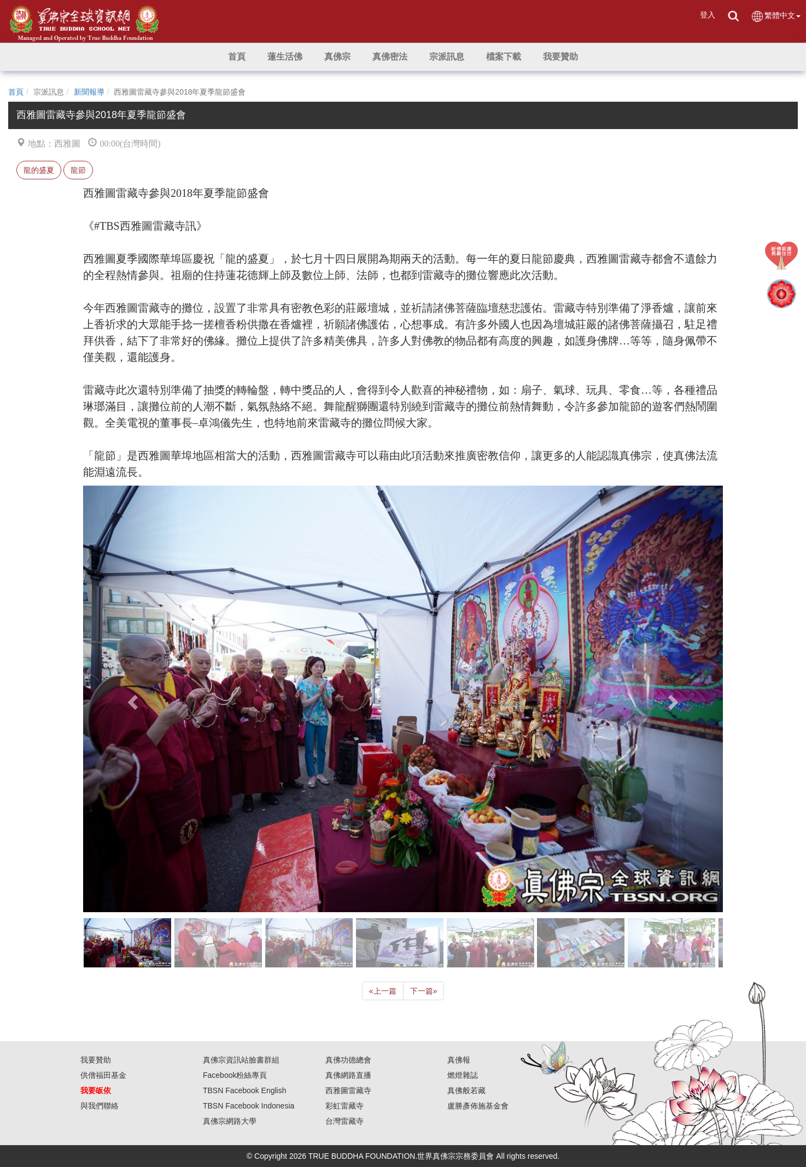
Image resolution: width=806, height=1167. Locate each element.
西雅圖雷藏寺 (348, 1090)
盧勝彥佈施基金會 (478, 1105)
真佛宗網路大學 (229, 1121)
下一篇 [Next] (423, 991)
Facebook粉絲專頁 (235, 1075)
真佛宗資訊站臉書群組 (241, 1059)
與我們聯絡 (99, 1105)
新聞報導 (89, 91)
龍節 (78, 170)
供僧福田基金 (103, 1075)
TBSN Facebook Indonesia (248, 1105)
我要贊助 (95, 1059)
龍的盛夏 (39, 170)
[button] (284, 57)
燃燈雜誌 (462, 1075)
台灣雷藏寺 (344, 1121)
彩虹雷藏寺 (344, 1105)
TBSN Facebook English (245, 1090)
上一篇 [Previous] (382, 991)
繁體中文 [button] (776, 16)
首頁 (16, 91)
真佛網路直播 (348, 1075)
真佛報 (458, 1059)
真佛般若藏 (466, 1090)
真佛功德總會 (348, 1059)
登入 (707, 14)
